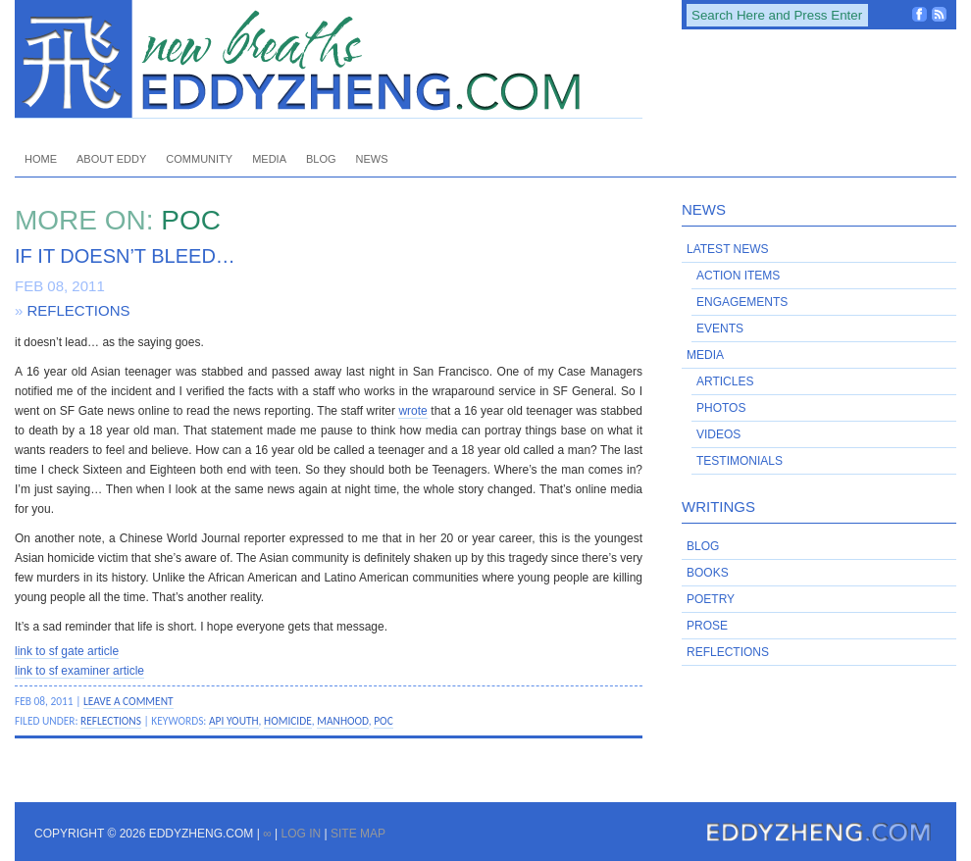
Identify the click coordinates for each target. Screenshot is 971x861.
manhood (343, 721)
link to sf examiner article (79, 671)
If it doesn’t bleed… (125, 256)
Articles (724, 381)
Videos (718, 434)
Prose (707, 626)
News (372, 159)
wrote (412, 411)
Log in (301, 833)
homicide (288, 721)
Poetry (711, 599)
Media (269, 159)
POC (383, 721)
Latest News (728, 249)
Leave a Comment (128, 701)
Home (41, 159)
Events (719, 328)
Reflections (78, 310)
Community (199, 159)
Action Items (738, 275)
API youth (234, 721)
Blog (321, 159)
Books (708, 573)
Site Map (358, 833)
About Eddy (111, 159)
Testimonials (739, 461)
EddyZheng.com (328, 59)
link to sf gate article (67, 651)
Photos (720, 408)
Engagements (742, 302)
